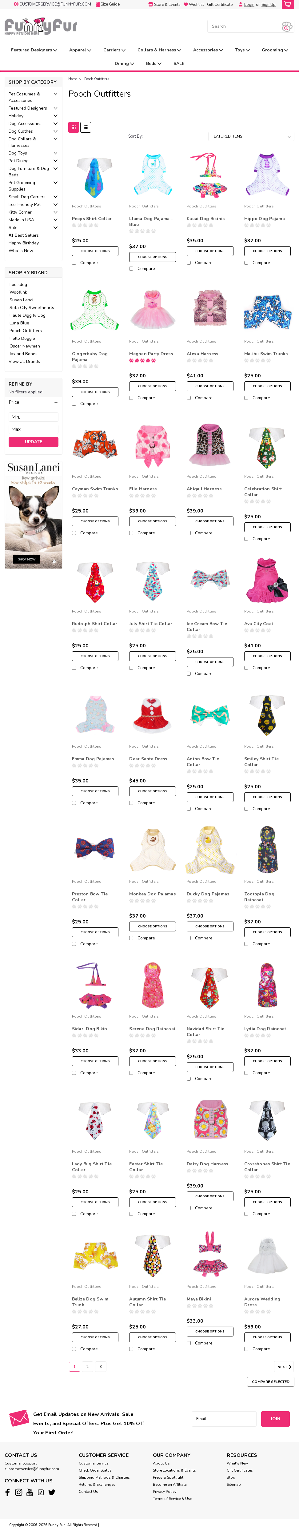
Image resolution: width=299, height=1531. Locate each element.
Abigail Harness (204, 489)
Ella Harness (143, 489)
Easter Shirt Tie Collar (146, 1167)
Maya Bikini (199, 1299)
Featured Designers (34, 50)
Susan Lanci (21, 300)
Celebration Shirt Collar (263, 492)
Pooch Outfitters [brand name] (87, 206)
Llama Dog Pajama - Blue (151, 221)
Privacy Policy (164, 1491)
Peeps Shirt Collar (92, 219)
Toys (242, 50)
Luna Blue (19, 323)
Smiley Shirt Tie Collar (261, 762)
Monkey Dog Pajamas (152, 894)
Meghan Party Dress (151, 354)
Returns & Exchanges (97, 1484)
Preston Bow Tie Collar (90, 897)
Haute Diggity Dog (28, 315)
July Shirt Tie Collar (150, 624)
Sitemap (234, 1484)
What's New (21, 251)
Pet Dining (19, 161)
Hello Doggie (22, 338)
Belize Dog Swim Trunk (90, 1302)
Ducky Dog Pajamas (208, 894)
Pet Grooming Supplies (22, 186)
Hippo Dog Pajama (264, 219)
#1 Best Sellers (24, 235)
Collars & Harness (159, 50)
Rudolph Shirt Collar (95, 624)
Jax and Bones (24, 354)
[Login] (239, 4)
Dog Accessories (25, 124)
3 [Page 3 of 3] (101, 1366)
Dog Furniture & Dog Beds (29, 172)
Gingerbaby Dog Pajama (90, 357)
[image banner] (33, 515)
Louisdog (18, 284)
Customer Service (93, 1463)
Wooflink (18, 292)
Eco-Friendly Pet (25, 204)
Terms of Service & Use (172, 1498)
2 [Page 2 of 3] (87, 1366)
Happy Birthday (24, 243)
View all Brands (24, 361)
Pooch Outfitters (26, 331)
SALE (178, 63)
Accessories (208, 50)
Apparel (80, 50)
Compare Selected (270, 1381)
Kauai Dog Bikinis (206, 219)
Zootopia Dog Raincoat (259, 897)
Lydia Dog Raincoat (265, 1029)
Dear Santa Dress (148, 759)
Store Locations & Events (174, 1470)
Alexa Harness (202, 354)
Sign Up (268, 4)
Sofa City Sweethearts (32, 308)
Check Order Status (95, 1470)
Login (249, 4)
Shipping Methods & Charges (104, 1477)
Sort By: (135, 136)
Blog (231, 1477)
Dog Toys (18, 153)
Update (33, 442)
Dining (124, 64)
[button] (33, 402)
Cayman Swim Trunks (95, 489)
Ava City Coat (258, 624)
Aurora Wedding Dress (262, 1302)
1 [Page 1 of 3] (75, 1366)
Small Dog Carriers (27, 197)
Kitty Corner (20, 212)
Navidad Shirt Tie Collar (205, 1032)
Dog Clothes (21, 131)
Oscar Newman (25, 346)
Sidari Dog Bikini (90, 1029)
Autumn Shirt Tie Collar (147, 1302)
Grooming (275, 50)
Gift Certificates (240, 1470)
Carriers (114, 50)
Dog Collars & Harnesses (22, 142)
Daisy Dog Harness (207, 1164)
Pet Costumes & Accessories (24, 97)
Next (285, 1367)
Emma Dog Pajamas (93, 759)
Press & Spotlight (168, 1477)
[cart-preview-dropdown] (286, 4)
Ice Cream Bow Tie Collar (207, 627)
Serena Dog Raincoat (152, 1029)
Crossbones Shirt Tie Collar (267, 1167)
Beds (153, 64)
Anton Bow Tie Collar (203, 762)
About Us (161, 1463)
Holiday (16, 116)
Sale (13, 228)
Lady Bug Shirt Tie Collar (92, 1167)
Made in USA (21, 220)
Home (72, 79)
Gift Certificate (220, 4)
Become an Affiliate (169, 1484)
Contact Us (88, 1491)
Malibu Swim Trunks (266, 354)
